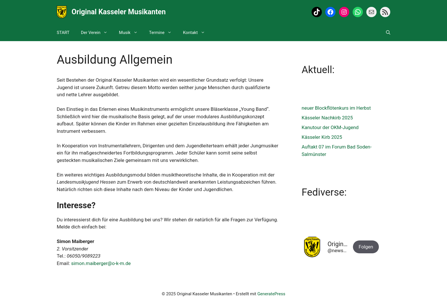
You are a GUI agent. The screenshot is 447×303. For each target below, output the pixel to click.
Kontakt (197, 32)
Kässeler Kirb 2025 (322, 137)
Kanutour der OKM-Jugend (330, 127)
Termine (163, 32)
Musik (131, 32)
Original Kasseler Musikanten (119, 12)
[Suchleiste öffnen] (388, 32)
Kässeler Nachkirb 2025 (327, 118)
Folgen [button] (366, 247)
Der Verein (97, 32)
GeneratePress (271, 293)
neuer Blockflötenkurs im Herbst (336, 108)
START (63, 32)
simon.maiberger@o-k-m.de (101, 263)
